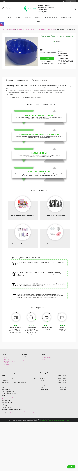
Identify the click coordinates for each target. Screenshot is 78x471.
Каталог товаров (46, 357)
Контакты (6, 359)
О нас (5, 357)
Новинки (28, 17)
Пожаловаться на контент (46, 420)
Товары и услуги (10, 29)
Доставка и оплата (51, 17)
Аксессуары (36, 29)
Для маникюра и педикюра (24, 29)
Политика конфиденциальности (10, 365)
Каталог (37, 17)
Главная (8, 17)
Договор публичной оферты (9, 361)
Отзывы (44, 359)
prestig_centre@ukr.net (9, 398)
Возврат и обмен (66, 17)
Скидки (18, 17)
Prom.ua (47, 419)
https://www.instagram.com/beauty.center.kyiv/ (22, 412)
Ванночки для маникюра (48, 29)
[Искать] (3, 8)
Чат (71, 467)
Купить (47, 58)
